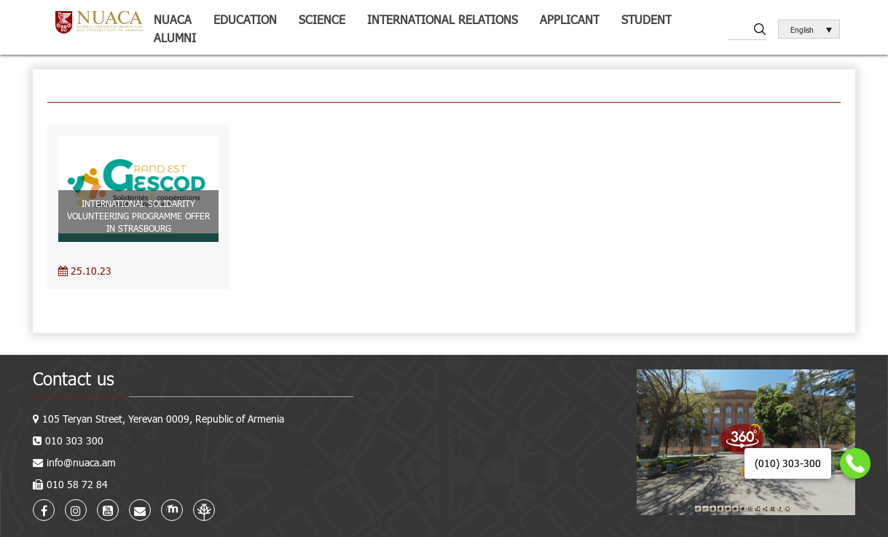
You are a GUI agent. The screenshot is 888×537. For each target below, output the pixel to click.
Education (245, 19)
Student (646, 19)
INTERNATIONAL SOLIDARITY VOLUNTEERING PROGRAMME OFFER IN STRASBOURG (138, 215)
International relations (442, 19)
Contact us (73, 378)
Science (322, 19)
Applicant (570, 19)
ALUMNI (175, 37)
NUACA (173, 19)
